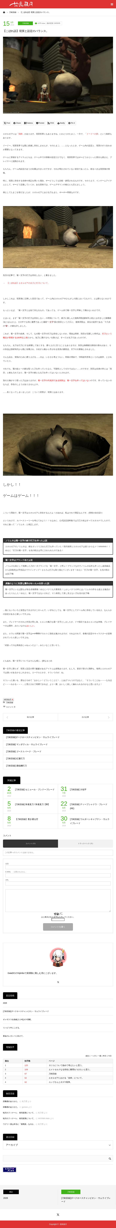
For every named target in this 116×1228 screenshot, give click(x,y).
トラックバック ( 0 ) (85, 843)
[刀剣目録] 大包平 (78, 789)
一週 (99, 1056)
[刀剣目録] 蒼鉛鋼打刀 (16, 765)
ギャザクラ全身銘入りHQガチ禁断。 (18, 1019)
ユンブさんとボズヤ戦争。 (60, 1082)
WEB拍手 (8, 700)
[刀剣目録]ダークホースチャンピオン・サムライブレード (33, 737)
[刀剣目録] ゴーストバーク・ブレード (23, 751)
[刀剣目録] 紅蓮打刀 (15, 758)
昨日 (104, 1056)
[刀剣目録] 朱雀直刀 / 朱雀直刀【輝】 (32, 804)
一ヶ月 (93, 1056)
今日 (110, 1056)
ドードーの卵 (92, 134)
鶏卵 (20, 134)
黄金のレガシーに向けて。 (14, 1036)
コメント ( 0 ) (31, 843)
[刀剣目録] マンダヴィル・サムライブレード (27, 744)
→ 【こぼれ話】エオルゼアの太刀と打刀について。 (26, 283)
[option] (29, 1197)
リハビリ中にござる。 (12, 1028)
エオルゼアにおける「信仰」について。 (66, 1078)
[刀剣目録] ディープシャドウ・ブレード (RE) (88, 806)
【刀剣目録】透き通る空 (26, 819)
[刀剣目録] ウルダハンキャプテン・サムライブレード (89, 821)
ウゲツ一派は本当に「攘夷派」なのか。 (19, 1124)
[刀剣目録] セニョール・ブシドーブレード (35, 789)
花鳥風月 (63, 1224)
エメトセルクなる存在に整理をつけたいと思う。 (70, 1069)
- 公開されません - (15, 872)
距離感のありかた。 (11, 1101)
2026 (5, 1003)
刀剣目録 (25, 23)
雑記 (11, 1192)
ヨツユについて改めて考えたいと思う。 (66, 1065)
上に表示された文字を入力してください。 (58, 917)
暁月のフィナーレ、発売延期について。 (19, 1113)
